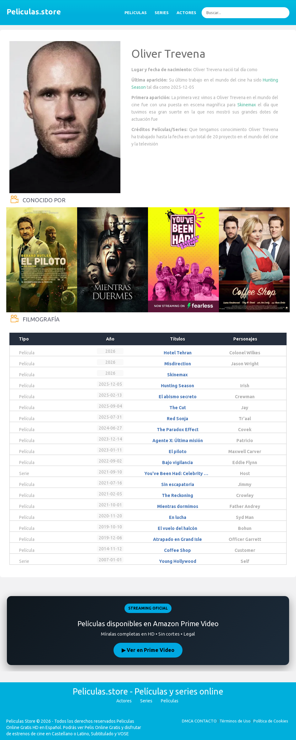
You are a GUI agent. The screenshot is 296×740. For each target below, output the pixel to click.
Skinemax (246, 104)
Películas (169, 700)
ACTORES (186, 12)
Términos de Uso (235, 721)
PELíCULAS (135, 12)
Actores (124, 700)
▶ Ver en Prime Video (148, 650)
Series (146, 700)
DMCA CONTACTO (199, 721)
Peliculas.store (32, 12)
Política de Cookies (270, 721)
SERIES (162, 12)
